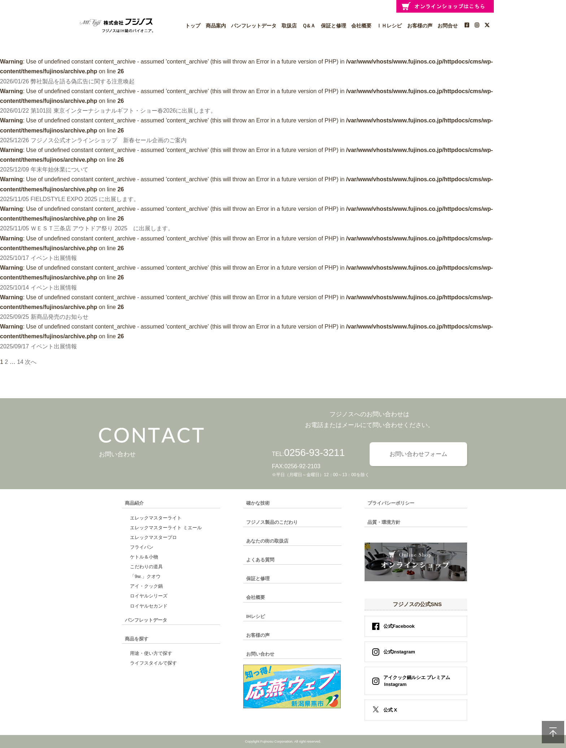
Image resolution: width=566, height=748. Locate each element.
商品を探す (136, 639)
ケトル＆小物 (144, 557)
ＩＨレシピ (389, 26)
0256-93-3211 (314, 452)
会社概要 (361, 26)
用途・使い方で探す (151, 653)
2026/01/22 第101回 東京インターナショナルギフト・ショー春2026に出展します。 (108, 111)
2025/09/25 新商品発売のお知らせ (44, 317)
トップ (192, 26)
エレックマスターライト (156, 518)
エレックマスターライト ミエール (166, 527)
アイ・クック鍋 (146, 586)
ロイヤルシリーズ (148, 596)
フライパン (141, 547)
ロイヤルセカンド (148, 606)
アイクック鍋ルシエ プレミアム (414, 681)
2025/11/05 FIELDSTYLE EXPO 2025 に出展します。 (69, 199)
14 (20, 362)
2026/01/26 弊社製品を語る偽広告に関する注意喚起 (67, 81)
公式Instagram (399, 651)
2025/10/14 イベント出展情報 (38, 287)
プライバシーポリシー (390, 503)
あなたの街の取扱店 (267, 541)
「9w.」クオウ (145, 576)
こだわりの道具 (146, 566)
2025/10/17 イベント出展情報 (38, 258)
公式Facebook (399, 626)
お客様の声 (419, 26)
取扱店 (289, 26)
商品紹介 (134, 503)
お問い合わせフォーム (418, 454)
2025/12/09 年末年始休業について (44, 169)
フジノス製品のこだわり (272, 522)
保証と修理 (333, 26)
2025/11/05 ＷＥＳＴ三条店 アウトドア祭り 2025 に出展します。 (87, 228)
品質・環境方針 (383, 522)
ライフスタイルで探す (153, 663)
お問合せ (447, 26)
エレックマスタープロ (153, 537)
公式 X (390, 710)
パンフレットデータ (254, 26)
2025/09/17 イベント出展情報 (38, 346)
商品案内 (216, 26)
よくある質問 (260, 559)
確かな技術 (258, 503)
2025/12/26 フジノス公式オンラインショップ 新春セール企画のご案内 (93, 140)
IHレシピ (255, 616)
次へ (30, 362)
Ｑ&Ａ (308, 26)
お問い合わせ (260, 654)
